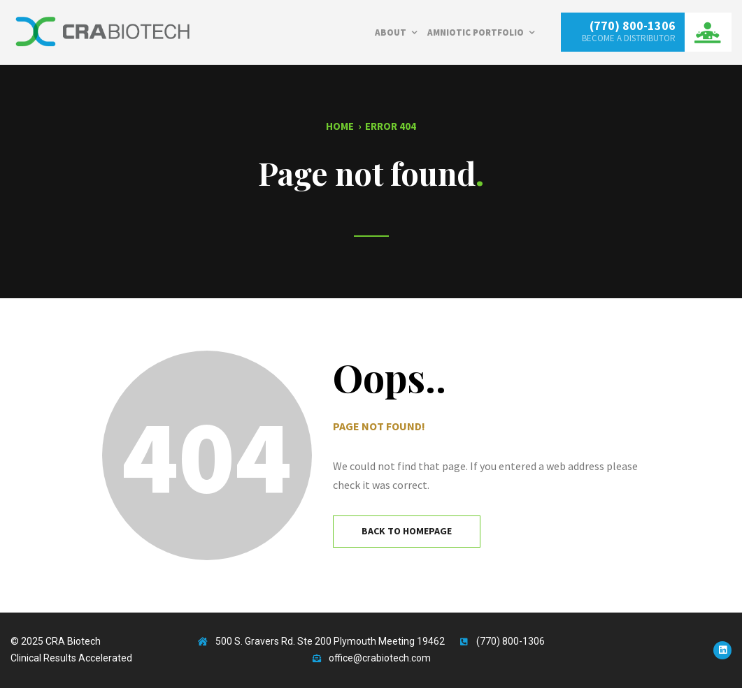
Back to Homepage (407, 531)
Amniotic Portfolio (475, 32)
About (390, 32)
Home (340, 126)
